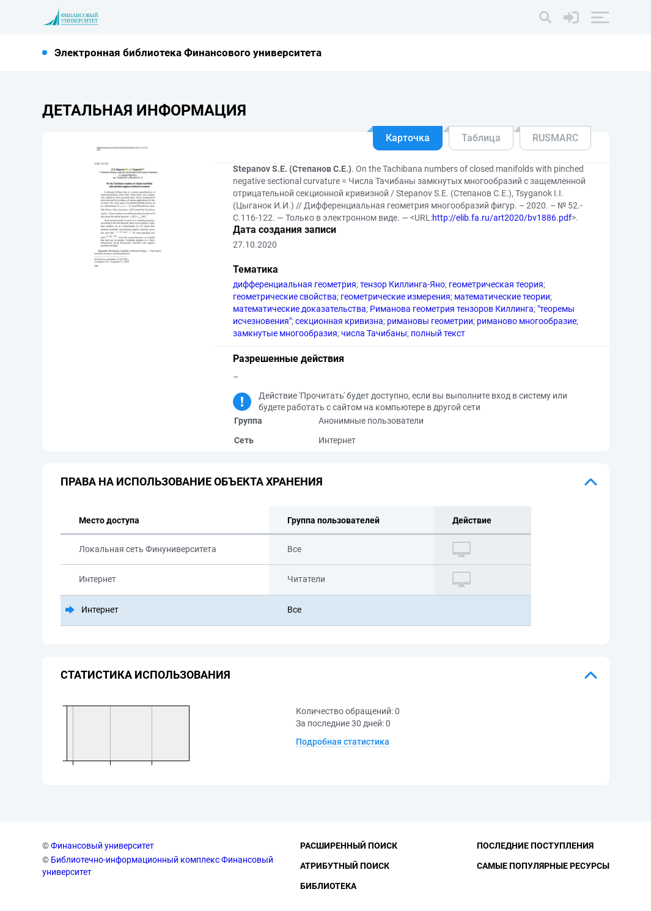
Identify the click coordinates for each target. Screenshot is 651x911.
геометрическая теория (496, 284)
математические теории (502, 296)
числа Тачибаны (374, 333)
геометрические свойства (285, 296)
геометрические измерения (395, 296)
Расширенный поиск (348, 845)
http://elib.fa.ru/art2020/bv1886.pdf (502, 218)
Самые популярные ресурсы (543, 866)
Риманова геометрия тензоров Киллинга (452, 309)
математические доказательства (299, 309)
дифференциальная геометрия (294, 284)
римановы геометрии (430, 321)
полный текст (438, 333)
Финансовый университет (102, 845)
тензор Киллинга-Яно (402, 284)
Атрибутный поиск (344, 866)
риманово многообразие (526, 321)
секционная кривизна (339, 321)
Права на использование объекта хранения (192, 481)
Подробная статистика (342, 742)
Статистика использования (145, 674)
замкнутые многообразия (285, 333)
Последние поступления (535, 845)
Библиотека (328, 886)
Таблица (481, 138)
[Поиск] (545, 17)
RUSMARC (555, 138)
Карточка (408, 138)
